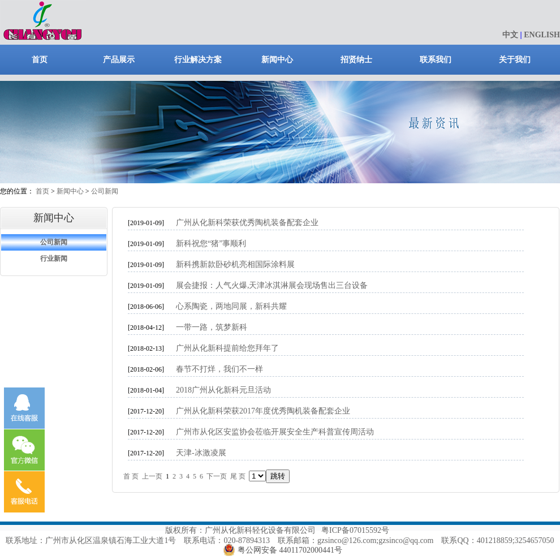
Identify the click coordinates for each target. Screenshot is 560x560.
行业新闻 (53, 258)
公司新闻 (104, 191)
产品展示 (119, 59)
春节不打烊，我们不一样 (219, 369)
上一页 (152, 476)
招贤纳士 (356, 59)
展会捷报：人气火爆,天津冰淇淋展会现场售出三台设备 (272, 285)
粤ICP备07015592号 (355, 530)
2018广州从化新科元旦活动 (223, 390)
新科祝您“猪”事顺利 (211, 243)
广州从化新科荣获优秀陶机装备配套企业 (247, 222)
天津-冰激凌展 (201, 453)
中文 (510, 35)
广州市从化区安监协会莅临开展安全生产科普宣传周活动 (275, 432)
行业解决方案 (198, 59)
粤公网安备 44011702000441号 (290, 550)
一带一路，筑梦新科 (211, 327)
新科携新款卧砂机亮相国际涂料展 (235, 264)
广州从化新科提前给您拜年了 (227, 348)
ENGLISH (542, 35)
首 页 (131, 476)
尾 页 (237, 476)
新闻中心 (277, 59)
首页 (40, 59)
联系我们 (435, 59)
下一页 (216, 476)
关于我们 (515, 59)
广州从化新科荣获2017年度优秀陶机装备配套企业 (263, 411)
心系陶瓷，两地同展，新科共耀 (231, 306)
